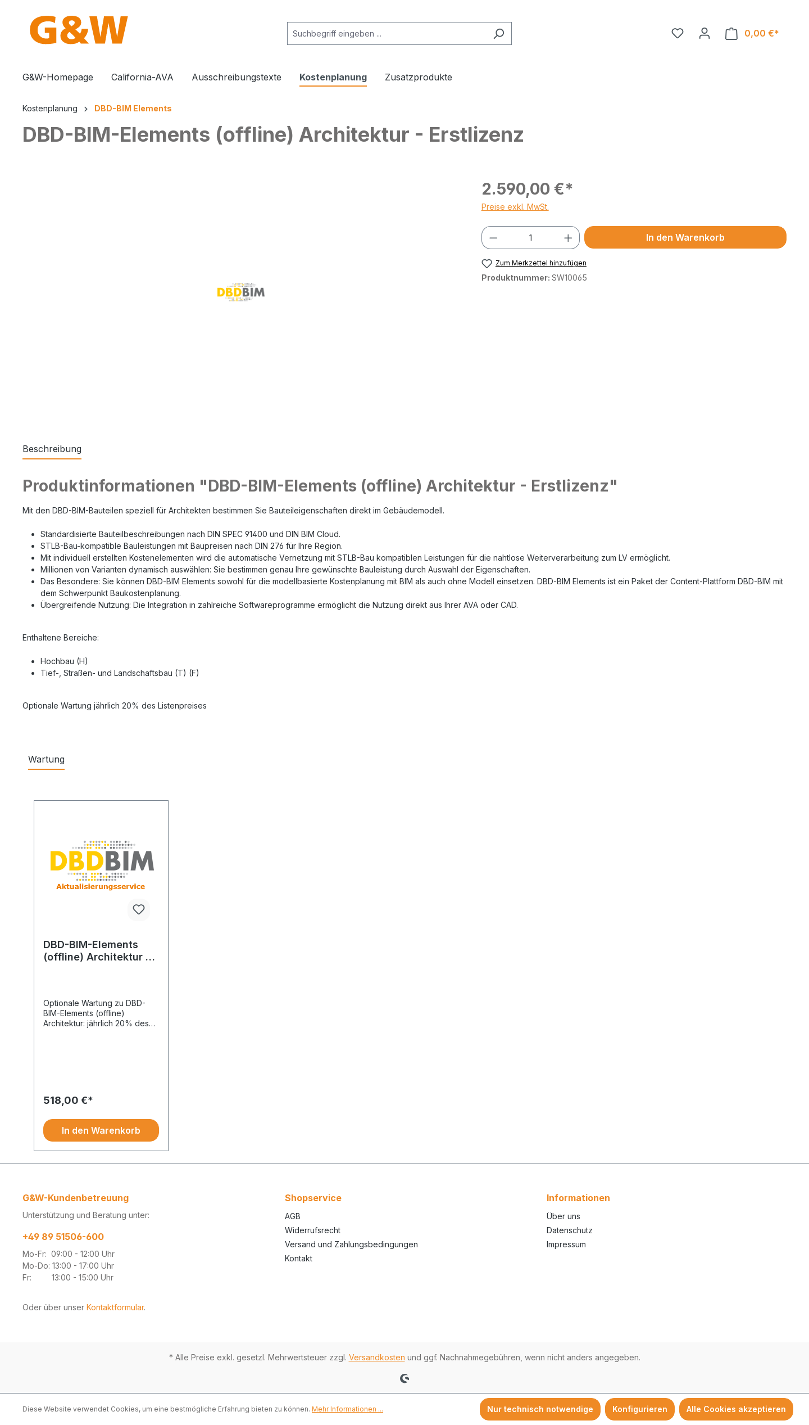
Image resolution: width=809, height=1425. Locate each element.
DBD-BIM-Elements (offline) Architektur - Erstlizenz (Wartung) (96, 951)
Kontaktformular (115, 1307)
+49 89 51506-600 (63, 1236)
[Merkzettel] (677, 33)
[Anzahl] (530, 237)
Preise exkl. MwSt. (515, 206)
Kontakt (298, 1258)
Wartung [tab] (46, 759)
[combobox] (386, 33)
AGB (293, 1216)
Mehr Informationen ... (347, 1409)
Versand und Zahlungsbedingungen (351, 1244)
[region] (240, 298)
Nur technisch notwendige (540, 1409)
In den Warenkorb (685, 237)
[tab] (51, 449)
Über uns (563, 1216)
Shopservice (313, 1197)
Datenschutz (570, 1230)
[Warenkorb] (752, 33)
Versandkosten (377, 1357)
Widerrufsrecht (312, 1230)
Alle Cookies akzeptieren (736, 1409)
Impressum (566, 1244)
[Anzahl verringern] (493, 237)
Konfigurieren (639, 1409)
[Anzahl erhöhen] (568, 237)
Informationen (578, 1197)
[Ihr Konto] (704, 33)
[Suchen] (498, 33)
